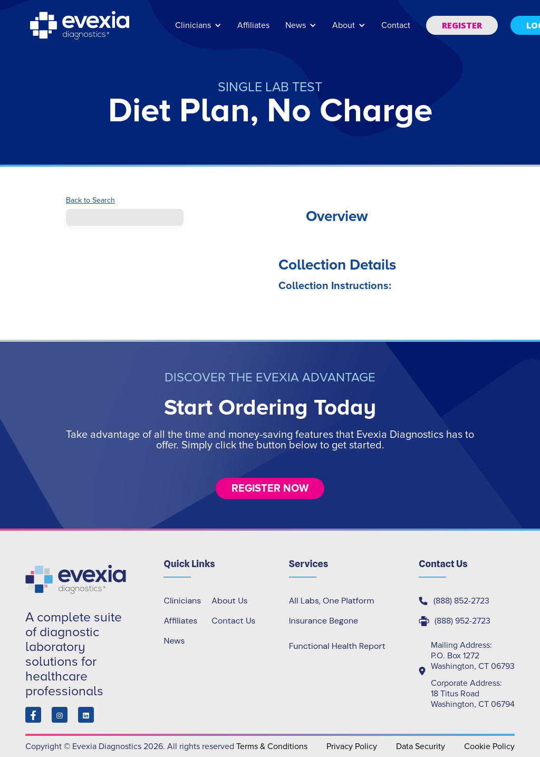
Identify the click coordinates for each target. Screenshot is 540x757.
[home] (80, 25)
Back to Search (90, 200)
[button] (198, 30)
